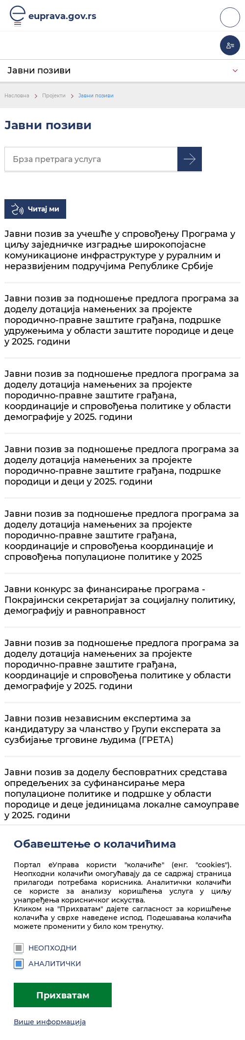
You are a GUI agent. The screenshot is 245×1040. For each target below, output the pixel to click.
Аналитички (47, 964)
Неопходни (45, 948)
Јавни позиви (39, 70)
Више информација (50, 1021)
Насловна (16, 95)
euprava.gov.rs (62, 16)
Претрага (189, 159)
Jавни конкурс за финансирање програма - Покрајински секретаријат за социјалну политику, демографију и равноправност (119, 600)
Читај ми (43, 209)
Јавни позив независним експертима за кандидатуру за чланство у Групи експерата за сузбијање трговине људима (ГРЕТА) (112, 729)
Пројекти (54, 95)
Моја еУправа (230, 45)
